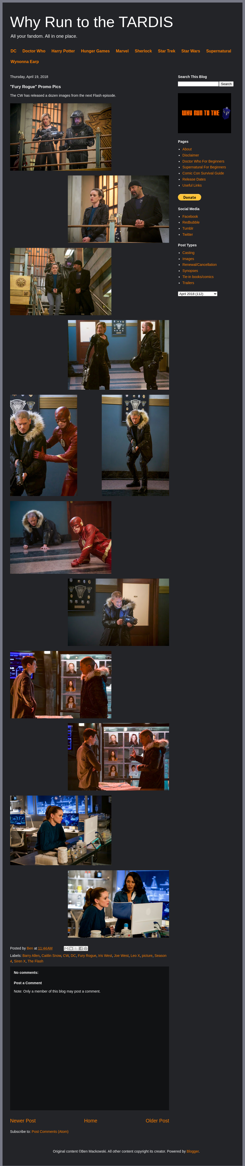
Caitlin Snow (51, 956)
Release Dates (194, 179)
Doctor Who (34, 51)
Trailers (188, 283)
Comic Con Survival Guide (203, 173)
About (187, 149)
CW (66, 956)
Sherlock (143, 51)
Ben (30, 948)
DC (13, 51)
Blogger (193, 1151)
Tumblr (187, 228)
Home (90, 1120)
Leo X (135, 956)
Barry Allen (31, 956)
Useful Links (192, 185)
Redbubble (191, 222)
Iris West (105, 956)
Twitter (187, 234)
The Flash (35, 961)
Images (188, 259)
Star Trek (166, 51)
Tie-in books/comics (198, 277)
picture (147, 956)
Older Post (157, 1120)
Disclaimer (190, 155)
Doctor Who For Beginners (203, 161)
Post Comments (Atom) (50, 1132)
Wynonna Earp (25, 62)
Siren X (20, 961)
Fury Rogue (87, 956)
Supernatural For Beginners (204, 167)
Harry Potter (63, 51)
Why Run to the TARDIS (91, 21)
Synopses (190, 271)
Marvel (122, 51)
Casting (188, 253)
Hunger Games (95, 51)
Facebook (190, 216)
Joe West (121, 956)
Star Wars (190, 51)
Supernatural (218, 51)
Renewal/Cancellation (199, 265)
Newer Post (23, 1120)
